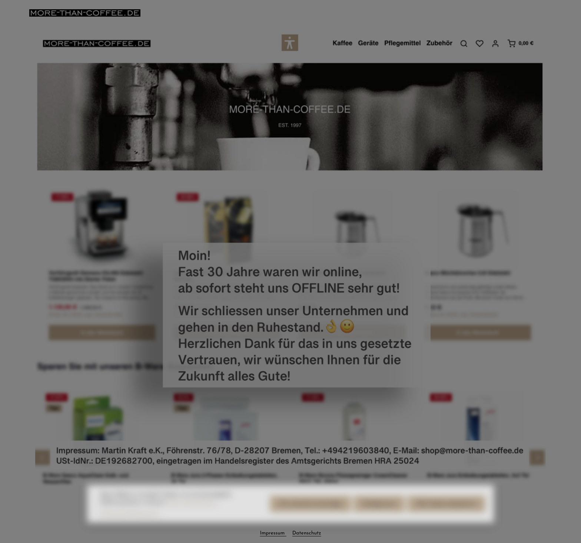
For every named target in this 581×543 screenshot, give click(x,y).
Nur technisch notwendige (310, 511)
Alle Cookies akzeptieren (446, 511)
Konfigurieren (379, 511)
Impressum (273, 533)
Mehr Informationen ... (193, 510)
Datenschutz (306, 533)
